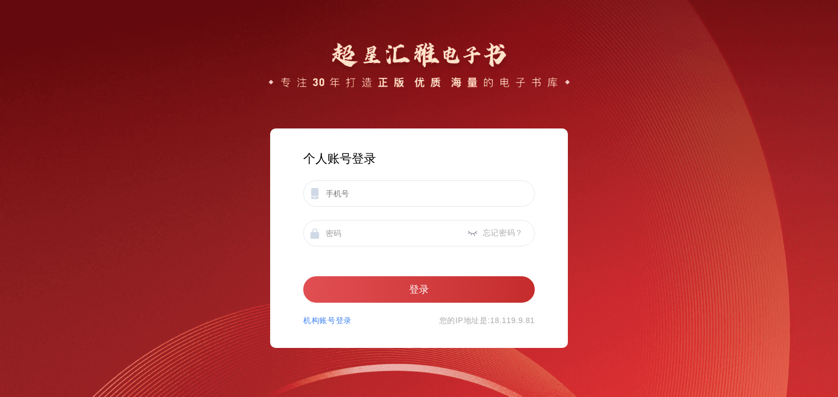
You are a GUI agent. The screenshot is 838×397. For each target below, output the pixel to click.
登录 (419, 289)
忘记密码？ (503, 232)
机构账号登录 (327, 320)
